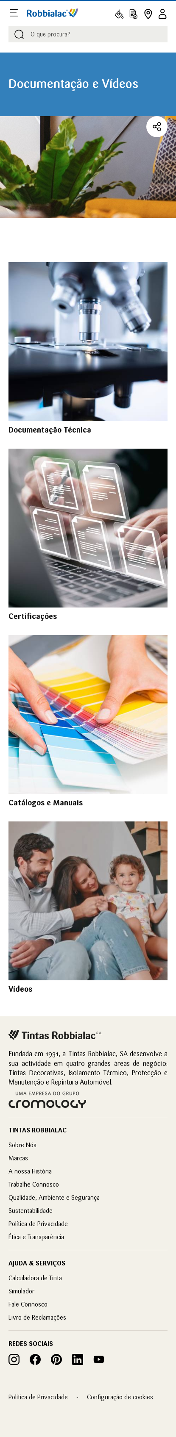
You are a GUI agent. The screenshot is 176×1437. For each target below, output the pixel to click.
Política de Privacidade (38, 1224)
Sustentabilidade (30, 1211)
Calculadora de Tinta (35, 1278)
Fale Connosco (27, 1304)
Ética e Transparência (36, 1237)
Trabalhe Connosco (33, 1184)
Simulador (21, 1291)
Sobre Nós (22, 1145)
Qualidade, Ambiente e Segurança (54, 1197)
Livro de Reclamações (37, 1317)
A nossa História (30, 1171)
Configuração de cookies (120, 1397)
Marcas (18, 1158)
